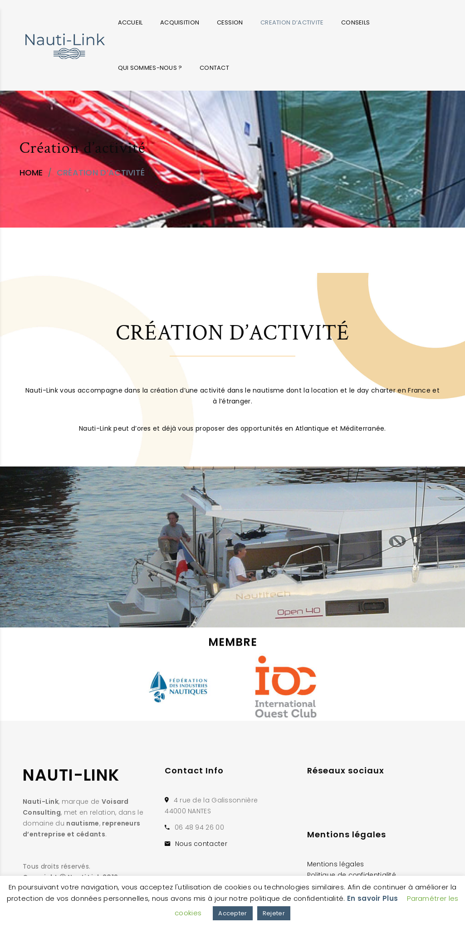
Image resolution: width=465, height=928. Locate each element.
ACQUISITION (179, 22)
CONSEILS (355, 22)
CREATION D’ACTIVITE (292, 22)
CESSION (230, 22)
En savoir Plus (372, 898)
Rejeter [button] (274, 913)
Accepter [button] (232, 913)
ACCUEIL (130, 22)
